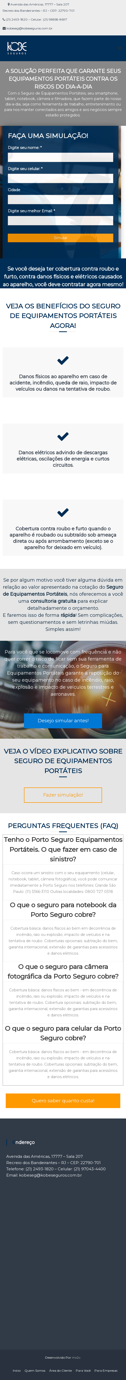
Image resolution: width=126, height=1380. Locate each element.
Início (17, 1370)
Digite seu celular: (25, 168)
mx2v (76, 1357)
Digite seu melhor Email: (31, 211)
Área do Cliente (60, 1370)
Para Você (83, 1370)
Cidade (14, 190)
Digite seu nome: (25, 147)
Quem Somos (34, 1370)
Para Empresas (106, 1370)
